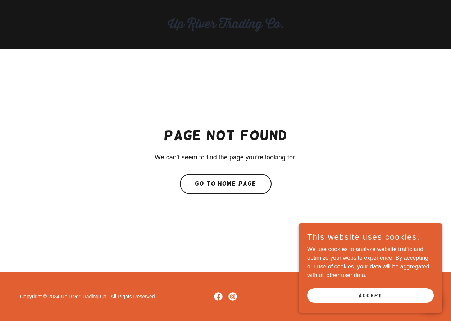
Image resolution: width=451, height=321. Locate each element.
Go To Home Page (225, 184)
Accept (370, 300)
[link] (225, 24)
